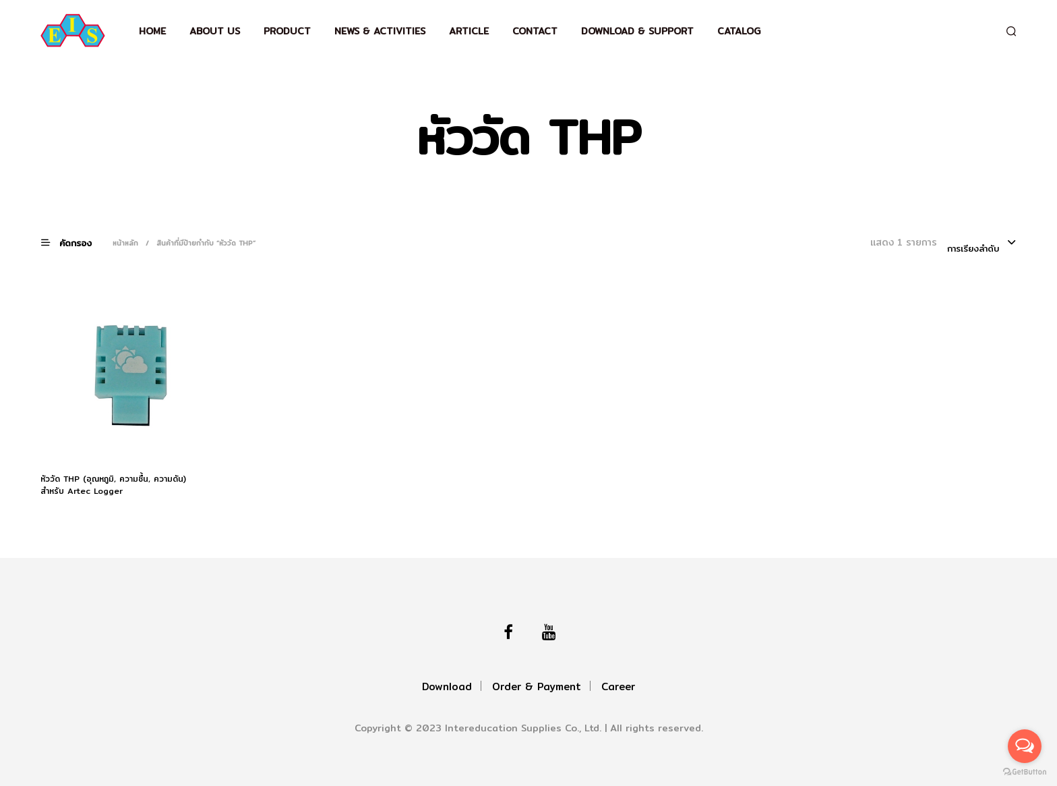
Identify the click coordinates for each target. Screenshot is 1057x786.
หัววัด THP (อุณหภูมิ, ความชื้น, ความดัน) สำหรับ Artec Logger (113, 485)
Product (287, 31)
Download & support (637, 31)
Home (152, 31)
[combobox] (982, 243)
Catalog (738, 31)
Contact (534, 31)
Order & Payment (536, 686)
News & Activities (379, 31)
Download (447, 686)
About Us (214, 31)
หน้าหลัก (125, 242)
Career (618, 686)
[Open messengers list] (1024, 746)
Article (469, 31)
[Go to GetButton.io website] (1024, 772)
